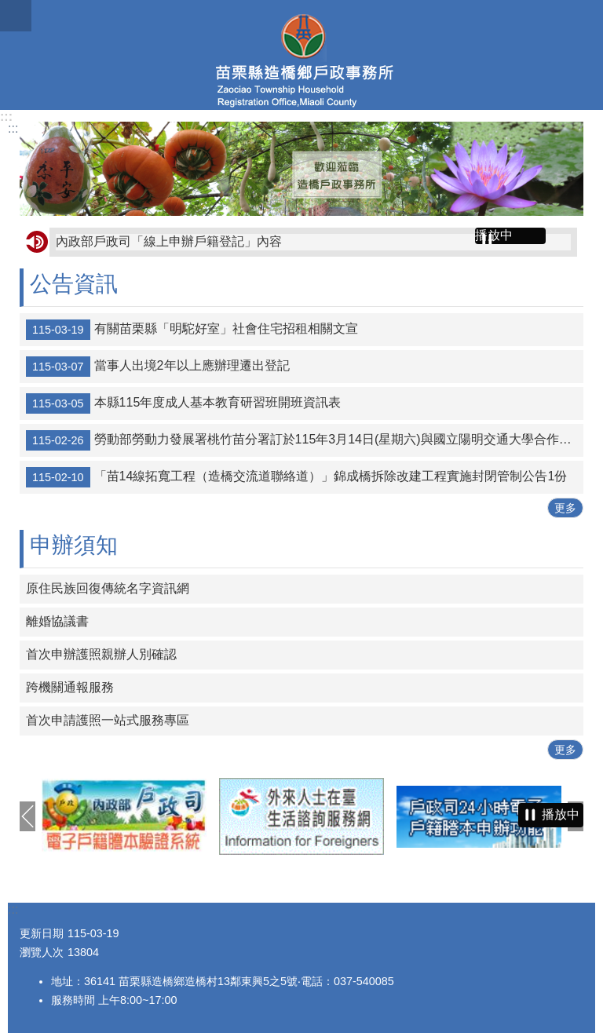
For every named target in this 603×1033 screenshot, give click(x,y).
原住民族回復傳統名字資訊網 (107, 588)
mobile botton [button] (15, 15)
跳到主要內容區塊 (8, 8)
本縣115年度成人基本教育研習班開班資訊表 (183, 403)
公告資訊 (74, 284)
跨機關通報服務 (70, 687)
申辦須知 (74, 545)
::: (6, 116)
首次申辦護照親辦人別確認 (101, 654)
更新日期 (42, 933)
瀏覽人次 (42, 952)
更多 (565, 508)
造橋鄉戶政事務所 (301, 55)
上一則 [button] (27, 816)
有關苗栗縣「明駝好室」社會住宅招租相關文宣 (192, 329)
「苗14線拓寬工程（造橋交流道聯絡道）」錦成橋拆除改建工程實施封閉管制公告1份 (296, 477)
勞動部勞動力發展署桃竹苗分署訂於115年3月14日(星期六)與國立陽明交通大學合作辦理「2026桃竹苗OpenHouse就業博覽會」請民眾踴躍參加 (304, 440)
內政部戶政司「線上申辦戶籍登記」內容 (169, 241)
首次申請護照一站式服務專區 (107, 720)
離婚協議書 (57, 621)
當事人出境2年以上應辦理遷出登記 (158, 366)
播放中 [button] (494, 235)
